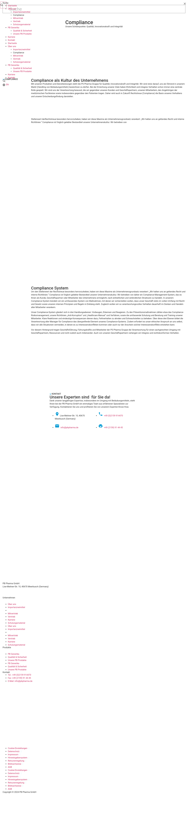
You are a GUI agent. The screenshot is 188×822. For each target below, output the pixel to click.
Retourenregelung (16, 761)
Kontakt (11, 40)
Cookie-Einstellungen (17, 748)
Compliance (18, 15)
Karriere (11, 37)
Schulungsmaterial (21, 24)
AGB (10, 767)
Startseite (12, 5)
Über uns (12, 9)
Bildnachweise (14, 764)
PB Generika (13, 27)
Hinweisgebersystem (17, 757)
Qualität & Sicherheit (22, 30)
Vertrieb (16, 21)
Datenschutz (13, 751)
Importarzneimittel (21, 12)
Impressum (13, 754)
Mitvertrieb (18, 18)
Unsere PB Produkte (22, 34)
